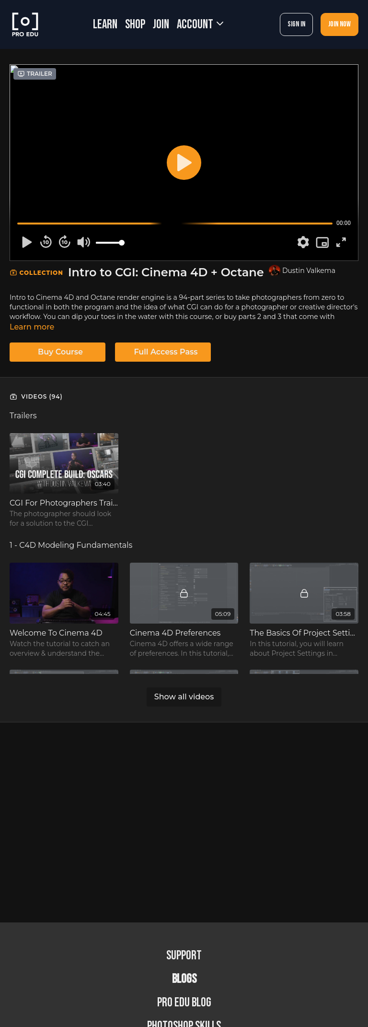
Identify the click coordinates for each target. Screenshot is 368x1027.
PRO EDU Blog (184, 1002)
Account (200, 24)
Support (184, 955)
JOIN (161, 24)
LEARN (105, 24)
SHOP (135, 24)
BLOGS (184, 979)
